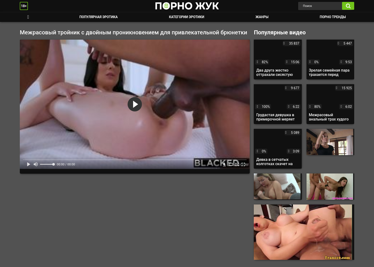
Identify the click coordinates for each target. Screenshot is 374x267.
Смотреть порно (28, 17)
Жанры (261, 17)
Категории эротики (186, 17)
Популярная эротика (98, 17)
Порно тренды (333, 17)
